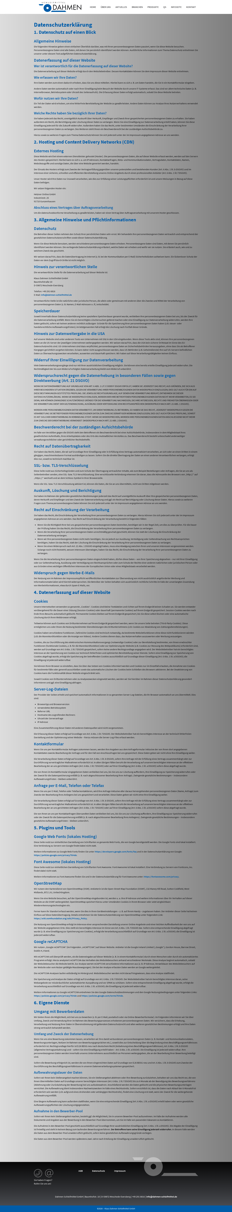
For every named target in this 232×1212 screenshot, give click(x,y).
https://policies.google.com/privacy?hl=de (55, 855)
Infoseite (176, 6)
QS (164, 6)
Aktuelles (121, 6)
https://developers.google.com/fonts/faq (116, 851)
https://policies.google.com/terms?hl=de (102, 995)
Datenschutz (98, 1170)
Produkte (153, 6)
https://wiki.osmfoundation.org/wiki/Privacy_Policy (60, 918)
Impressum (120, 1170)
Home (93, 6)
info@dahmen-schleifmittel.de (56, 294)
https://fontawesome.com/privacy (161, 876)
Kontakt (191, 6)
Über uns (106, 6)
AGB (80, 1170)
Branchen (137, 6)
